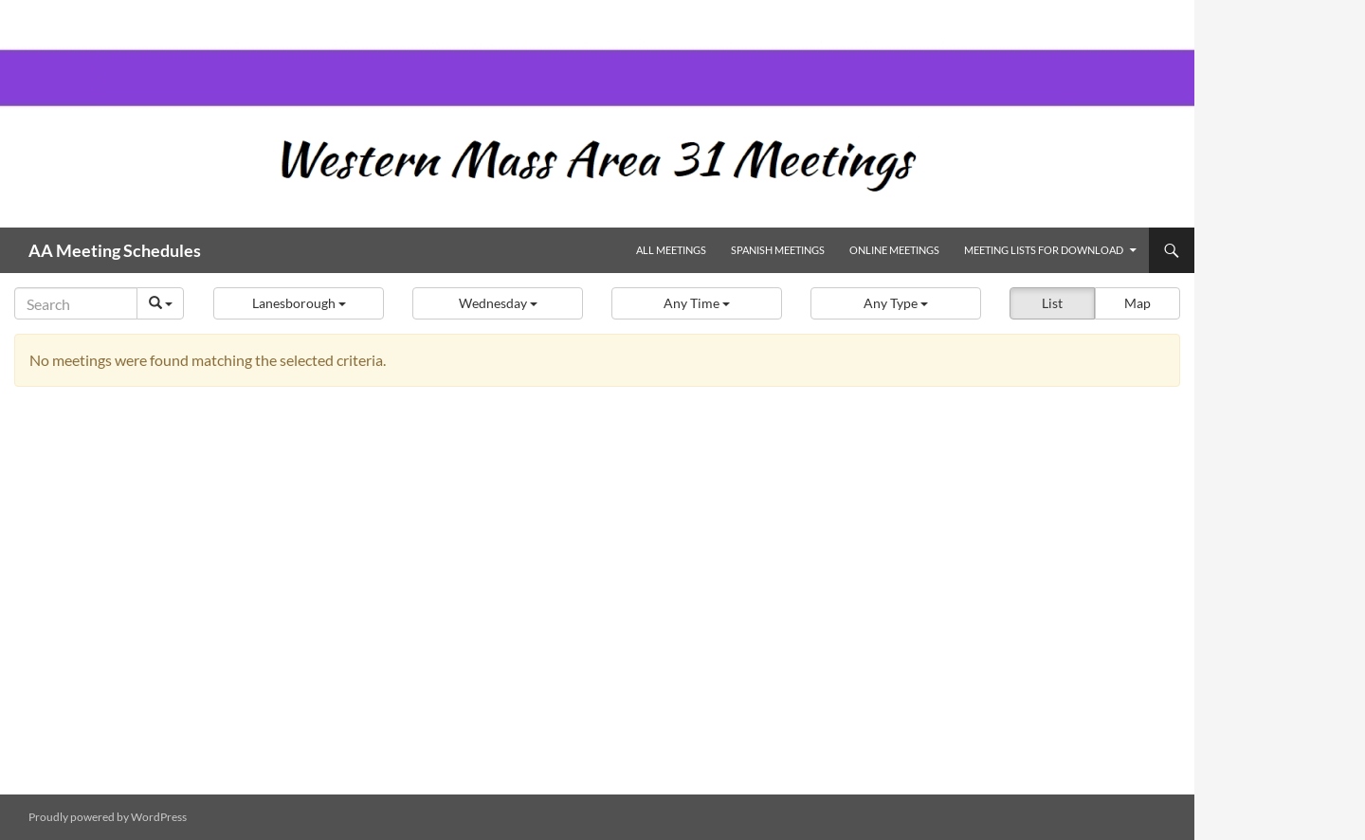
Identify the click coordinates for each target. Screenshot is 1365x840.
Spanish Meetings (778, 250)
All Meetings (671, 250)
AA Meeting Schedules (114, 250)
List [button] (1052, 303)
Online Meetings (894, 250)
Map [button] (1137, 303)
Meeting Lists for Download (1043, 250)
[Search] (75, 303)
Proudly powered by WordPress (107, 817)
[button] (298, 303)
